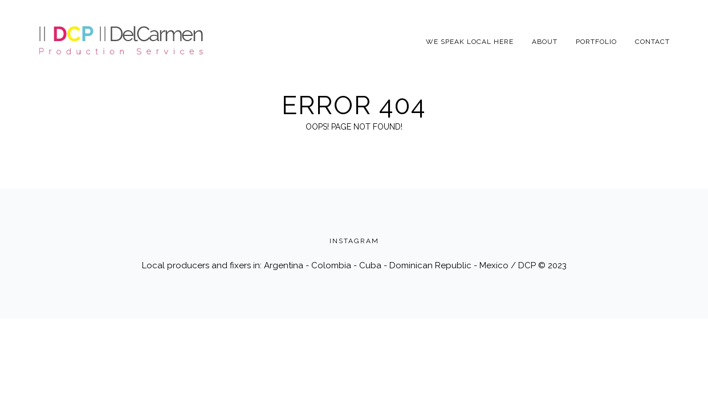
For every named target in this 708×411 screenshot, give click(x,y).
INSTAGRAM (354, 241)
